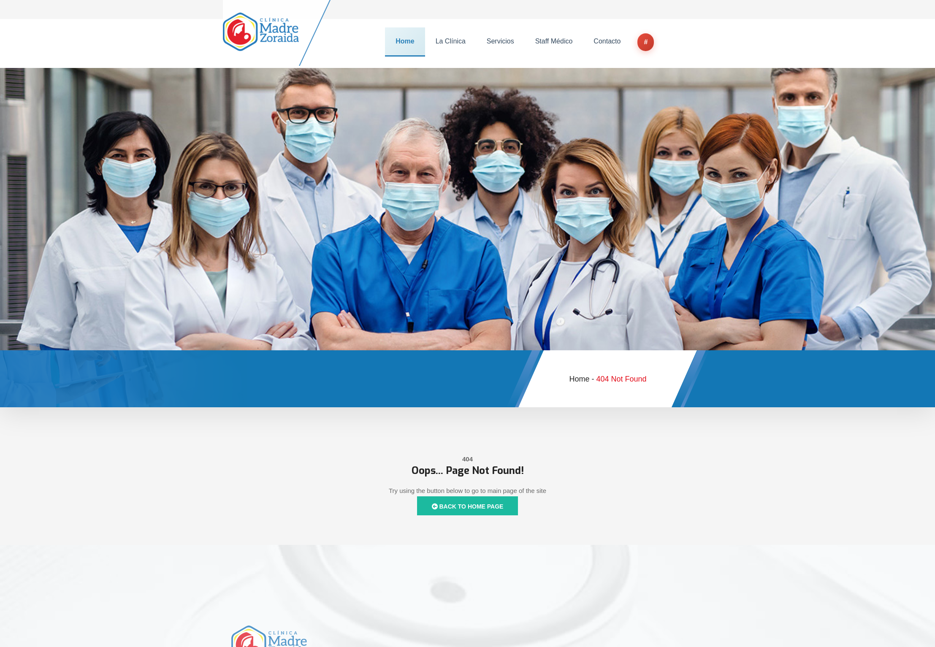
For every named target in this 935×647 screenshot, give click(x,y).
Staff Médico (554, 41)
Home (405, 41)
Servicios (500, 41)
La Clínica (451, 41)
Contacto (607, 41)
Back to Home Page (468, 506)
